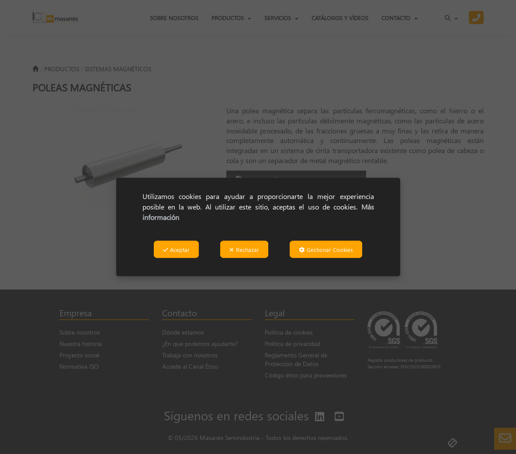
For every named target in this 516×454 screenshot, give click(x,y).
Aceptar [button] (176, 249)
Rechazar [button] (244, 249)
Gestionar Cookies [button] (326, 249)
